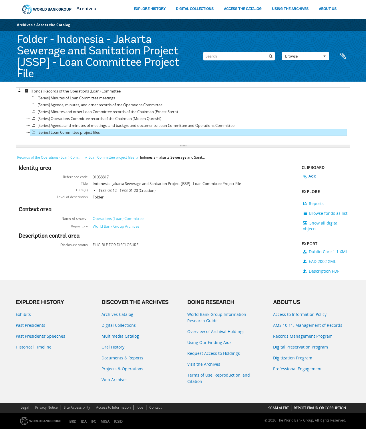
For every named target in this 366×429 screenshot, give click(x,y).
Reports (313, 203)
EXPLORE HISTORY (150, 9)
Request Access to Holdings (213, 353)
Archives (86, 9)
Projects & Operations (122, 368)
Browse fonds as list (325, 213)
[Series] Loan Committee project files (65, 132)
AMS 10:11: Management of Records (307, 325)
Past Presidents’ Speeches (40, 336)
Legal (25, 407)
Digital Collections (119, 325)
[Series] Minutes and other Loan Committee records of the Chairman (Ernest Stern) (104, 111)
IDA (84, 421)
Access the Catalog (53, 24)
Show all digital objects (321, 225)
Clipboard (343, 56)
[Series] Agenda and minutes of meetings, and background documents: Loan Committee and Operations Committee (132, 125)
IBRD (72, 421)
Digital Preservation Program (300, 347)
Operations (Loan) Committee (118, 218)
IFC (93, 421)
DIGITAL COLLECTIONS (195, 9)
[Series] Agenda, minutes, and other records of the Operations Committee (96, 104)
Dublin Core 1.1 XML (325, 251)
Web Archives (115, 379)
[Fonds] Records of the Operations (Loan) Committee (72, 91)
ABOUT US (328, 9)
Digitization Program (292, 358)
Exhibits (23, 314)
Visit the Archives (203, 364)
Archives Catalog (117, 314)
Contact (155, 407)
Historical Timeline (33, 347)
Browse (305, 56)
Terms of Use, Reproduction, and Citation (218, 378)
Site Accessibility (77, 407)
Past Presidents (30, 325)
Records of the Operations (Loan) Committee (50, 157)
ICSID (118, 421)
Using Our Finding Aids (209, 342)
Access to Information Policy (300, 314)
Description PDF (321, 271)
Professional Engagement (297, 368)
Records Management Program (303, 336)
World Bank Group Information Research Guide (216, 317)
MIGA (105, 421)
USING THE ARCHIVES (290, 9)
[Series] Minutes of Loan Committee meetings (72, 98)
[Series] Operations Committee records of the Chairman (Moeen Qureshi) (95, 118)
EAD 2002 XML (319, 261)
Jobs (140, 407)
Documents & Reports (122, 358)
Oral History (113, 347)
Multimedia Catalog (120, 336)
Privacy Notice (46, 407)
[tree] (183, 116)
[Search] (239, 56)
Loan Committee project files (111, 157)
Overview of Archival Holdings (215, 331)
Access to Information (113, 407)
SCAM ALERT (278, 408)
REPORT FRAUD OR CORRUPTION (320, 408)
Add (313, 176)
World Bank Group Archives (116, 226)
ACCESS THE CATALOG (243, 9)
